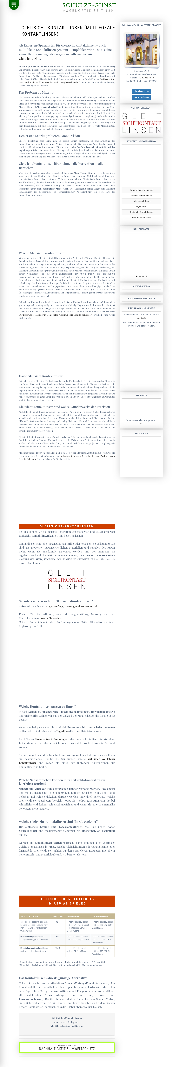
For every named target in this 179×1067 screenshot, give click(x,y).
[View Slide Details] (141, 254)
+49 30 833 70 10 (145, 77)
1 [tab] (136, 276)
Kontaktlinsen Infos (141, 217)
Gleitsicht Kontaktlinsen (141, 212)
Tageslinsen (141, 206)
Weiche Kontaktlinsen (141, 195)
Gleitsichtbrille (29, 58)
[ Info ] (141, 423)
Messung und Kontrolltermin (81, 606)
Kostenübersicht (50, 618)
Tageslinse (62, 731)
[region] (141, 254)
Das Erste (141, 318)
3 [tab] (143, 276)
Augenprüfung (54, 606)
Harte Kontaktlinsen (141, 201)
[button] (67, 1047)
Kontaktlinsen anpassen (141, 190)
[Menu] (14, 5)
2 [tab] (140, 276)
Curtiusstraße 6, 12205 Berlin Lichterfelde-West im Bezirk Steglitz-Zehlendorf (55, 314)
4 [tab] (146, 276)
